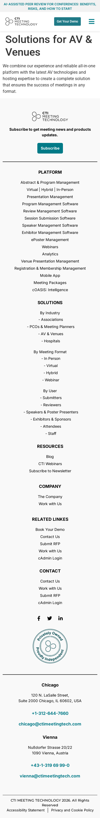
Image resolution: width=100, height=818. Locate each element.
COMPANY (50, 486)
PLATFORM (50, 172)
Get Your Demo (67, 21)
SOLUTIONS (50, 302)
